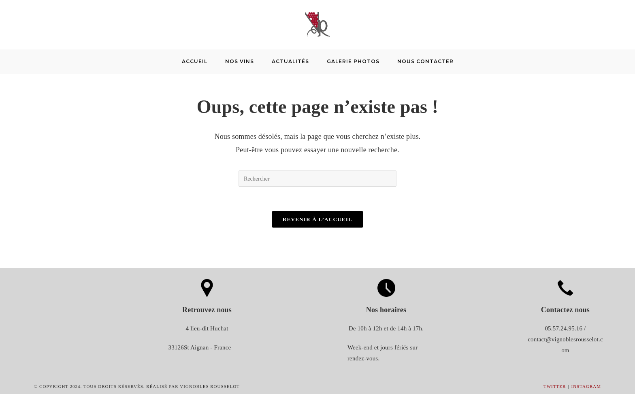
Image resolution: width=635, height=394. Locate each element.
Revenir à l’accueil (317, 219)
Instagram (586, 386)
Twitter (554, 386)
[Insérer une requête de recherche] (317, 178)
